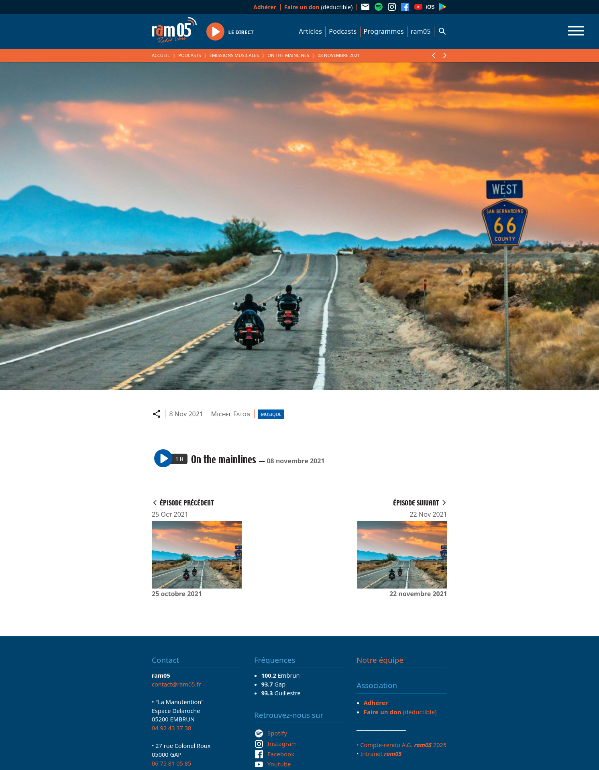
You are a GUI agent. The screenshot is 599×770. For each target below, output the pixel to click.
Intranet (380, 754)
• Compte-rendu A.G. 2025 (401, 745)
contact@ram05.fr (176, 684)
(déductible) (318, 7)
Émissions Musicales (234, 55)
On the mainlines (288, 55)
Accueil (161, 55)
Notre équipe (380, 660)
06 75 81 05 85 (171, 763)
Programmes (384, 31)
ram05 (421, 31)
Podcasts (343, 31)
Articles (310, 31)
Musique (271, 414)
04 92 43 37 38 (171, 728)
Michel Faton (231, 413)
